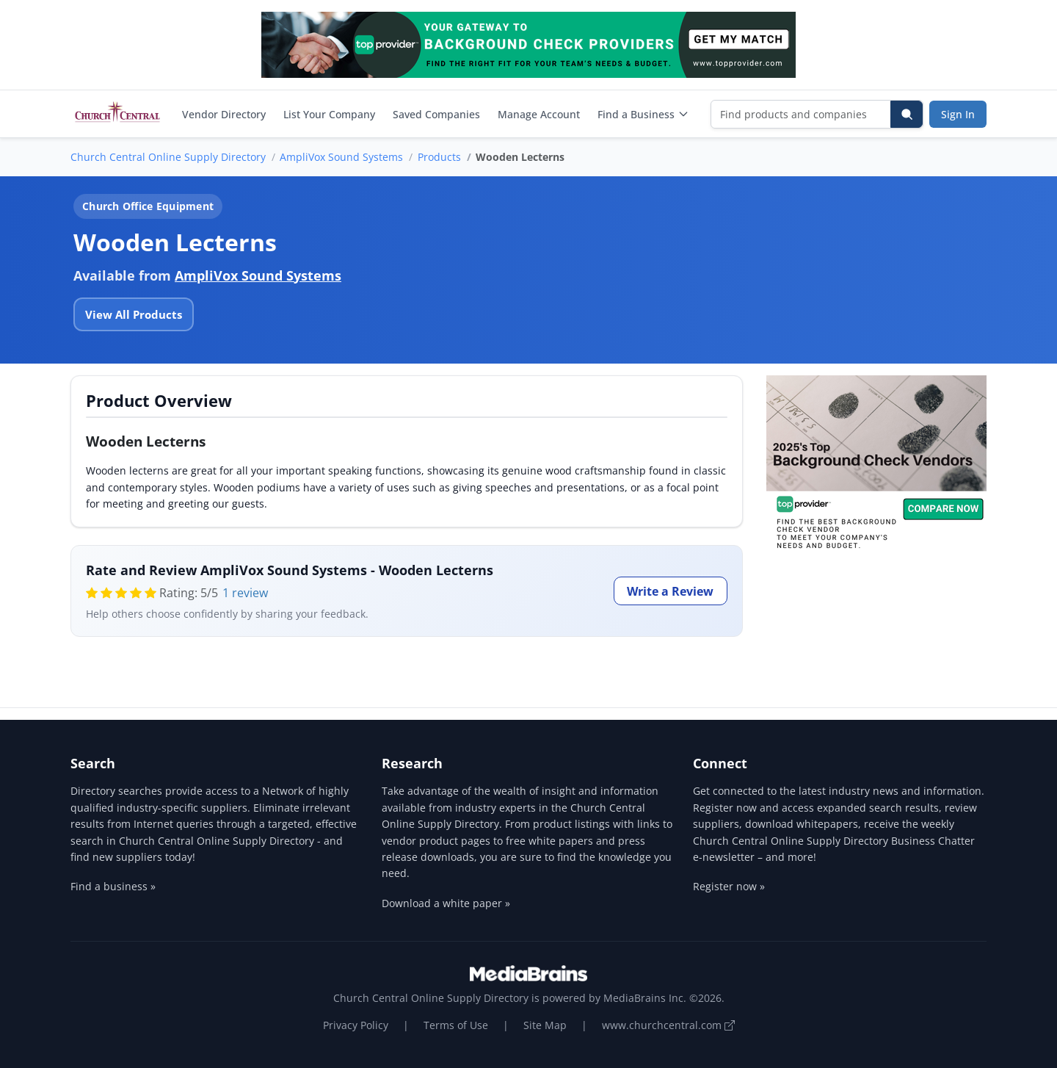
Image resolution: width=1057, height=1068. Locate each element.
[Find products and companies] (801, 114)
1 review (245, 593)
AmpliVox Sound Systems (341, 157)
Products (439, 157)
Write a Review (670, 591)
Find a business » (113, 886)
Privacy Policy (355, 1025)
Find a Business (643, 114)
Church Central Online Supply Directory (168, 157)
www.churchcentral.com (668, 1025)
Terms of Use (456, 1025)
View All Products (133, 314)
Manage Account (539, 114)
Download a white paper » (446, 903)
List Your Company (329, 114)
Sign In (958, 114)
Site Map (545, 1025)
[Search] (906, 114)
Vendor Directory (224, 114)
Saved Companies (436, 114)
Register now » (729, 886)
